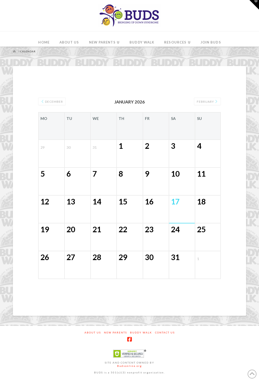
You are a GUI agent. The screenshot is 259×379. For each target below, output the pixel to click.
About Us (92, 332)
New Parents (115, 332)
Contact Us (165, 332)
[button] (254, 5)
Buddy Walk (141, 332)
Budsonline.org (129, 365)
